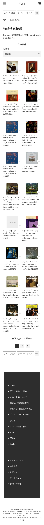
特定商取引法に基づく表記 (21, 409)
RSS (12, 432)
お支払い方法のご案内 (19, 403)
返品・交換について (18, 397)
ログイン (13, 472)
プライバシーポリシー (19, 414)
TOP (4, 20)
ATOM (12, 438)
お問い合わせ (15, 484)
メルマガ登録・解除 (18, 427)
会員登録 (13, 466)
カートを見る (15, 478)
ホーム (13, 386)
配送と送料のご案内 (18, 391)
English (13, 444)
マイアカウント (16, 460)
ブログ (13, 421)
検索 (36, 13)
